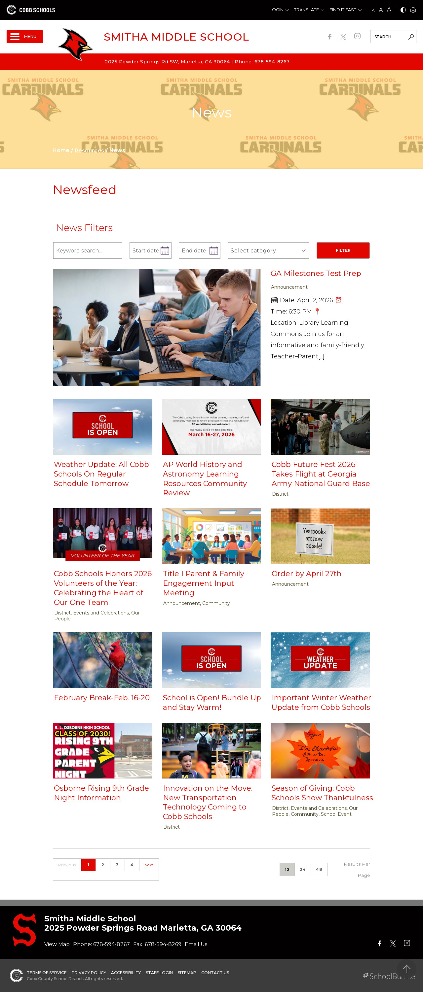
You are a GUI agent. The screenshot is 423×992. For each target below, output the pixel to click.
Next (149, 864)
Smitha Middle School (176, 36)
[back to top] (406, 969)
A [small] (373, 10)
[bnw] (403, 10)
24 (303, 869)
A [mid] (381, 10)
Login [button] (277, 9)
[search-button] (411, 38)
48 (319, 869)
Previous (67, 864)
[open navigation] (25, 36)
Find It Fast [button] (342, 9)
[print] (413, 10)
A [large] (389, 9)
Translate (306, 9)
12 (287, 869)
